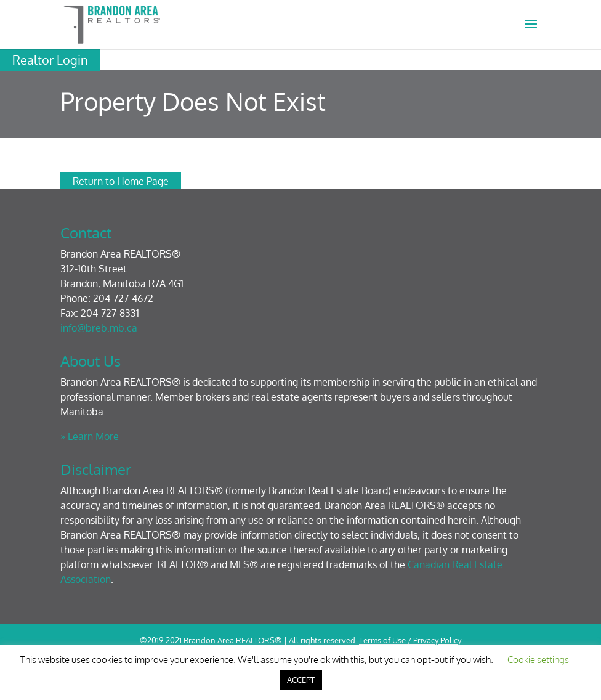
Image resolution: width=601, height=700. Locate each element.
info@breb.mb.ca (98, 328)
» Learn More (89, 436)
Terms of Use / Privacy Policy (410, 640)
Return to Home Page (121, 181)
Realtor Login (50, 60)
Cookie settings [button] (538, 659)
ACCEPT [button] (301, 680)
